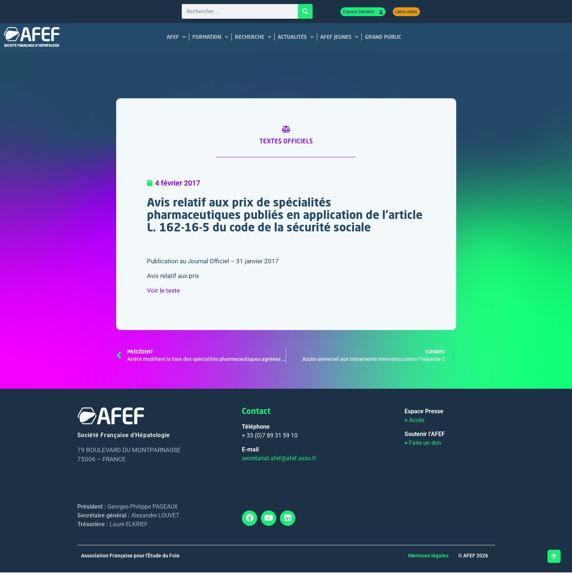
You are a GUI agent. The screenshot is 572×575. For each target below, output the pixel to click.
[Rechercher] (305, 12)
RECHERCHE (253, 38)
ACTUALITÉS (296, 38)
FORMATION (210, 38)
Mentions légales (428, 558)
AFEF (176, 38)
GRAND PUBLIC (383, 38)
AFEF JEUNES (339, 38)
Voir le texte (163, 293)
